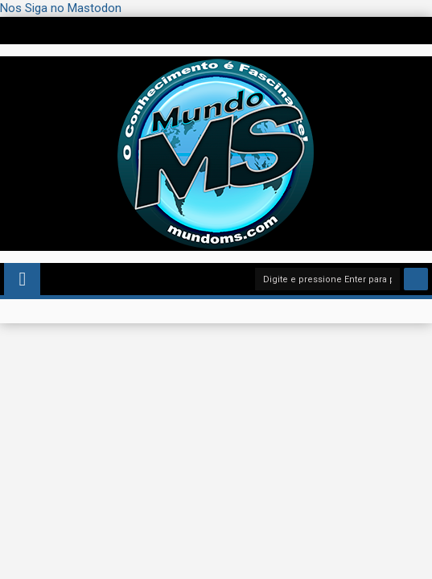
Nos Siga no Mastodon (60, 8)
